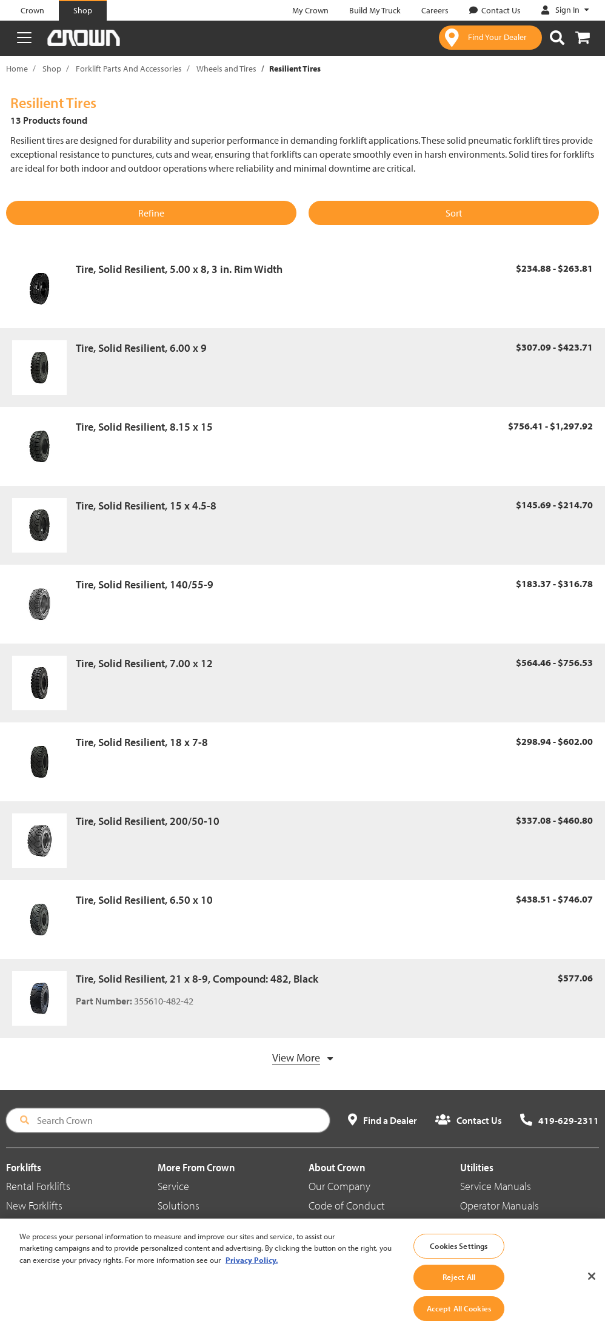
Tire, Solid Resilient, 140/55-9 (144, 584)
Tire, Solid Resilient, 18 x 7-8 (142, 742)
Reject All (459, 1293)
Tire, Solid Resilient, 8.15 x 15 (144, 427)
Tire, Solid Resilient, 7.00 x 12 (144, 663)
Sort (454, 213)
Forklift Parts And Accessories (129, 68)
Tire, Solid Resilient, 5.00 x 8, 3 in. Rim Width (179, 269)
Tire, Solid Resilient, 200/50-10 (147, 821)
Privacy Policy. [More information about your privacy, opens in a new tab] (252, 1276)
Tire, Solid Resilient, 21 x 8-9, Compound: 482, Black (197, 979)
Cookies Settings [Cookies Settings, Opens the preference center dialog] (458, 1262)
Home (17, 68)
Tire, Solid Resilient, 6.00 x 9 (141, 348)
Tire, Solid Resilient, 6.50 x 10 (144, 900)
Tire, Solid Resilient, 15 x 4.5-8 (146, 506)
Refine (151, 213)
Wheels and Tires (226, 68)
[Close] (591, 1292)
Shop (51, 68)
